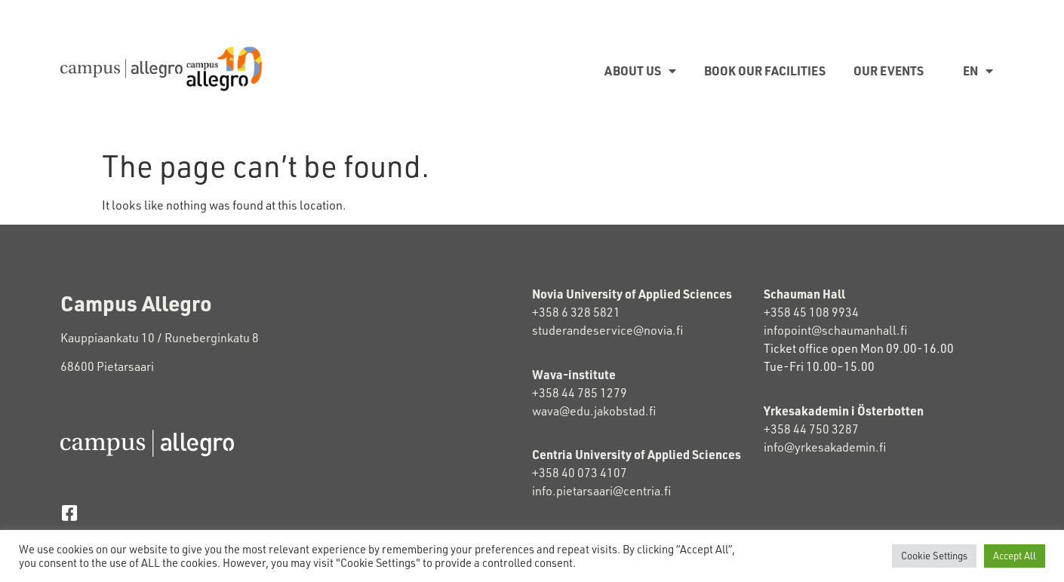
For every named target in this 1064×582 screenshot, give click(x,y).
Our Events (888, 70)
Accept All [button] (1014, 556)
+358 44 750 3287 (825, 428)
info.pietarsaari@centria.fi (601, 490)
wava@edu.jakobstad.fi (594, 410)
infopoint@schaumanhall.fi (835, 330)
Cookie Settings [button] (934, 556)
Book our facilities (765, 70)
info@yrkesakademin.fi (825, 447)
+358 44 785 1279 (579, 392)
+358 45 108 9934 (811, 312)
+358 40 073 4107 (579, 472)
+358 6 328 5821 (576, 312)
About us (640, 70)
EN (978, 70)
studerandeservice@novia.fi (608, 330)
